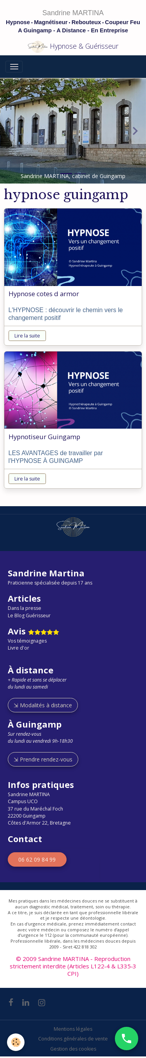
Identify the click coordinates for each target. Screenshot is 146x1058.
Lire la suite (27, 335)
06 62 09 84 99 (37, 859)
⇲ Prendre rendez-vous (43, 759)
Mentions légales (73, 1029)
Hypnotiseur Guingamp (44, 437)
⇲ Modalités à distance (43, 705)
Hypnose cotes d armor (44, 294)
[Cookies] (16, 1042)
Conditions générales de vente (73, 1038)
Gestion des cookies (73, 1049)
